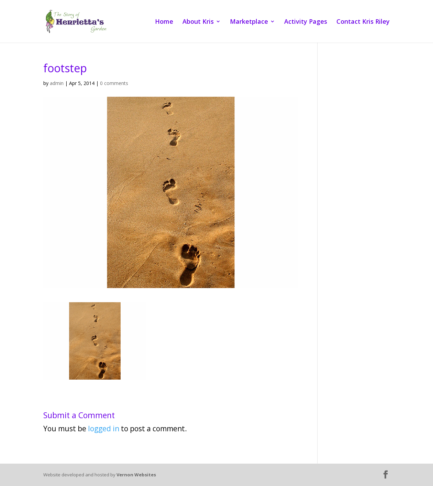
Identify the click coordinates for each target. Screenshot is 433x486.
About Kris (198, 22)
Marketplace (249, 22)
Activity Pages (305, 22)
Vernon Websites (136, 475)
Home (164, 22)
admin (57, 83)
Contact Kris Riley (363, 22)
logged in (103, 428)
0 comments (114, 83)
